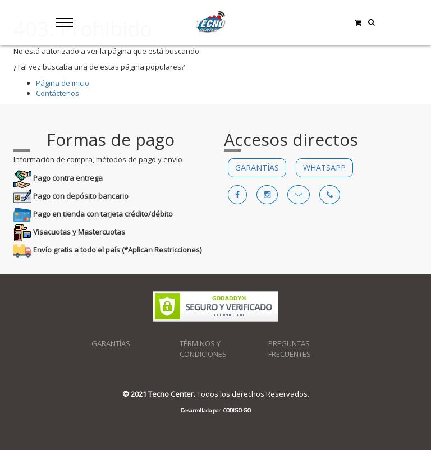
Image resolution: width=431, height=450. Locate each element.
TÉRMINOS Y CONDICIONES (203, 348)
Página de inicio (62, 83)
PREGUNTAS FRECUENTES (289, 348)
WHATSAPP (324, 167)
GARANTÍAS (257, 167)
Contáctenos (57, 93)
